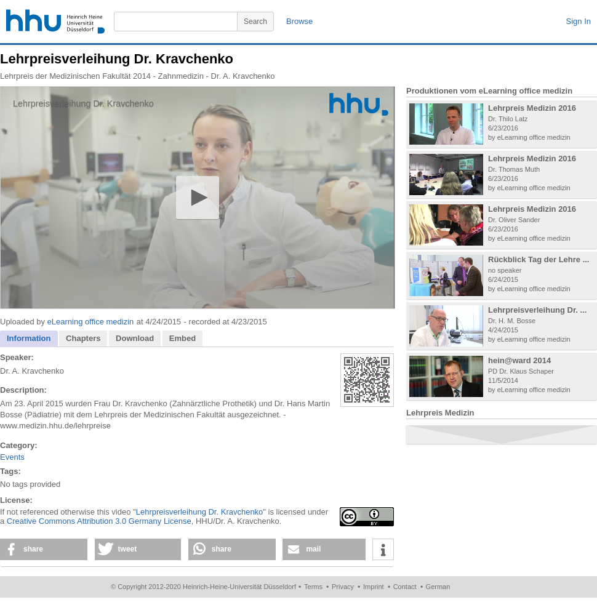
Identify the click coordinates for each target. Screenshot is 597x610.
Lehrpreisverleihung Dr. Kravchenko (199, 511)
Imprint (373, 586)
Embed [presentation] (182, 338)
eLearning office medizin (90, 321)
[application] (198, 197)
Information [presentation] (29, 338)
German (438, 586)
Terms (313, 586)
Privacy (343, 586)
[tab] (29, 339)
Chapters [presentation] (83, 338)
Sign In (578, 21)
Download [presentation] (135, 338)
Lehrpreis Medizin (440, 412)
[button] (197, 197)
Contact (405, 586)
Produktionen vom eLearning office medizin (489, 90)
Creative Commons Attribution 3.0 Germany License (99, 521)
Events (12, 457)
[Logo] (358, 104)
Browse (299, 21)
